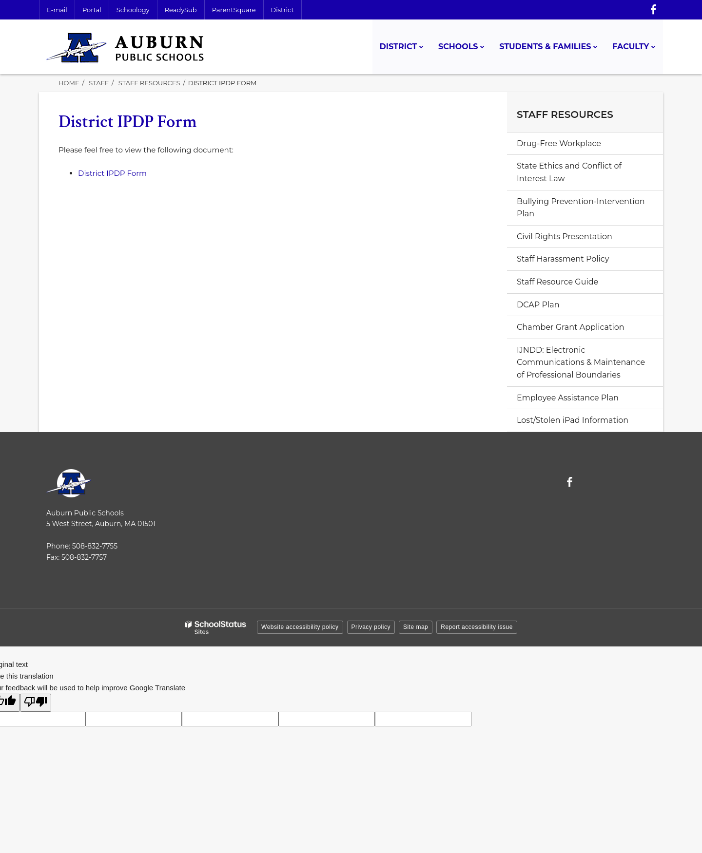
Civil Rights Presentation (564, 236)
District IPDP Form (112, 173)
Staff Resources (149, 83)
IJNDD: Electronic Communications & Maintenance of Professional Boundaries (581, 362)
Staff (99, 83)
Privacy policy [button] (370, 627)
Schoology (133, 10)
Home (68, 83)
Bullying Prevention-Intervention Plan (581, 208)
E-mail (57, 10)
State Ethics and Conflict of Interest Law (569, 172)
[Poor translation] (35, 703)
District (282, 10)
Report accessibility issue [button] (477, 627)
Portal (91, 10)
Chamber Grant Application (570, 327)
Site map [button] (415, 627)
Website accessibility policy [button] (300, 627)
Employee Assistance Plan (584, 400)
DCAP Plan (538, 304)
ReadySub (181, 10)
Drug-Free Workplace (559, 143)
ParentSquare (234, 10)
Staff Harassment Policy (563, 259)
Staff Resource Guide (557, 281)
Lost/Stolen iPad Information (572, 420)
